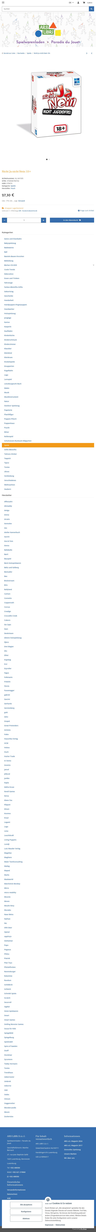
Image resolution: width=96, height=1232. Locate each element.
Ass (5, 528)
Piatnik (7, 958)
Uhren (6, 471)
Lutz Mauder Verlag (12, 848)
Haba (6, 734)
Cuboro (7, 620)
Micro (6, 888)
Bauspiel (7, 559)
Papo (6, 945)
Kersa (6, 796)
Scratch (7, 998)
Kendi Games (9, 791)
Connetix (8, 598)
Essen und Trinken (11, 278)
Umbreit (7, 1081)
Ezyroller (7, 668)
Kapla (6, 783)
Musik (6, 392)
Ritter (6, 432)
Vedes (6, 1094)
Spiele (13, 186)
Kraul (6, 818)
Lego (6, 375)
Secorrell (7, 1002)
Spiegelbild (8, 1033)
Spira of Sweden (10, 1046)
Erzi (5, 664)
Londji (6, 844)
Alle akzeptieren (26, 1205)
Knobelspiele (9, 362)
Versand (21, 201)
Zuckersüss (8, 1116)
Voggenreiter (9, 1103)
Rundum (7, 980)
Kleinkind (8, 353)
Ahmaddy (8, 506)
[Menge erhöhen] (43, 220)
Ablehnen (26, 1219)
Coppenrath (9, 602)
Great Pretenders (11, 725)
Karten (7, 322)
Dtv (5, 651)
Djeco (6, 642)
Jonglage (7, 318)
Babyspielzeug (10, 243)
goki (6, 712)
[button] (78, 2)
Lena (6, 831)
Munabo (7, 910)
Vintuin (7, 1099)
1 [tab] (47, 159)
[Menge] (24, 220)
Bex (5, 576)
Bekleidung (8, 261)
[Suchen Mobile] (45, 8)
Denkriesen (8, 633)
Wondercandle (10, 1108)
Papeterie (8, 410)
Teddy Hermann (10, 1064)
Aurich (7, 537)
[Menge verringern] (4, 220)
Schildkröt (8, 985)
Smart (6, 1015)
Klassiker (8, 348)
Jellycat (7, 774)
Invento (7, 765)
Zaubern (7, 489)
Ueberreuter (9, 1077)
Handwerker (9, 309)
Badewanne (9, 247)
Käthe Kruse (9, 787)
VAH (6, 1090)
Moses (7, 901)
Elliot (6, 655)
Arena (6, 515)
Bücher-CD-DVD (10, 265)
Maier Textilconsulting (13, 862)
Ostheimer (8, 941)
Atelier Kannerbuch (12, 532)
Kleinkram (8, 357)
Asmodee (8, 523)
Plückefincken (10, 967)
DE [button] (70, 2)
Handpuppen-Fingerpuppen (15, 305)
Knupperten (9, 366)
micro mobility (10, 892)
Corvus (7, 607)
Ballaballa (8, 550)
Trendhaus (8, 1072)
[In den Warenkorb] (4, 61)
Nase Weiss (8, 914)
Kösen (6, 809)
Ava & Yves (8, 541)
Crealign (7, 611)
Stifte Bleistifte (10, 449)
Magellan (8, 853)
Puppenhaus (9, 423)
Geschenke (8, 296)
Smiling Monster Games (14, 1024)
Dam (6, 629)
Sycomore (8, 1059)
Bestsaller (8, 572)
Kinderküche (9, 335)
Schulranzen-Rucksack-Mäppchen (17, 441)
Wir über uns (69, 1158)
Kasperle (7, 326)
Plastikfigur (9, 414)
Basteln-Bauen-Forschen (14, 256)
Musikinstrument (11, 397)
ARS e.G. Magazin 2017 (73, 1145)
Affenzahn (8, 501)
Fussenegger (9, 690)
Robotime (8, 976)
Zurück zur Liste (9, 53)
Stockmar (8, 1055)
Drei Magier (9, 646)
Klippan (7, 804)
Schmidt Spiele (10, 993)
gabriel (7, 695)
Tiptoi (6, 463)
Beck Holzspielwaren (12, 563)
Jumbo (7, 778)
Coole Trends (9, 269)
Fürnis (6, 686)
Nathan (7, 919)
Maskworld (8, 879)
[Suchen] (91, 8)
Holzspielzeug (10, 313)
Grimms (7, 730)
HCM (6, 743)
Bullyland (8, 589)
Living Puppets (10, 840)
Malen (6, 388)
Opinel (7, 932)
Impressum (49, 1225)
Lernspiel (8, 379)
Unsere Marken (70, 1154)
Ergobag (7, 660)
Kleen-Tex (8, 800)
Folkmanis (8, 677)
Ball (5, 252)
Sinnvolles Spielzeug (72, 1149)
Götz (6, 717)
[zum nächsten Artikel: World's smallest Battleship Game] (86, 53)
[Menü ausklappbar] (3, 1)
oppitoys (8, 936)
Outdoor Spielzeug (11, 406)
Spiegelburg (9, 1037)
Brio (6, 585)
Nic (5, 923)
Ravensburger (10, 971)
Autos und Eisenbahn (13, 239)
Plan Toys (8, 963)
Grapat (7, 721)
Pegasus (7, 949)
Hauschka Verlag (11, 739)
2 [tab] (49, 159)
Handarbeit (9, 300)
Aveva (6, 545)
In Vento (7, 761)
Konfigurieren (26, 1212)
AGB (8, 1198)
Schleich (7, 989)
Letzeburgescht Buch (12, 384)
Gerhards (8, 703)
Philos (6, 954)
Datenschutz (12, 1194)
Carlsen (7, 594)
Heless (7, 747)
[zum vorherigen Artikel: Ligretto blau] (91, 53)
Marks (6, 875)
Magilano (8, 857)
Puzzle (7, 427)
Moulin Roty (9, 906)
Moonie (7, 897)
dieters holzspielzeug (13, 638)
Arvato (7, 519)
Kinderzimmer (10, 344)
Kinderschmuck (10, 340)
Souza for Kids (10, 1028)
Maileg (7, 866)
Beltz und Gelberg (11, 567)
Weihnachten (9, 485)
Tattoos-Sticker (10, 454)
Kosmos (7, 813)
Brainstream (9, 580)
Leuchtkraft (9, 835)
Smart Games (9, 1020)
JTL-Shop (83, 1229)
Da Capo (7, 624)
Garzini (7, 699)
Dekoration (8, 274)
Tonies (7, 467)
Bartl (6, 554)
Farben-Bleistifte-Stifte (13, 287)
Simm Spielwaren (11, 1011)
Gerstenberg (9, 708)
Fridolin (7, 682)
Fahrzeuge (8, 283)
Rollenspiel (8, 436)
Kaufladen (8, 331)
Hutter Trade (9, 756)
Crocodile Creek (10, 616)
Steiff (6, 1050)
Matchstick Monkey (12, 884)
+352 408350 (15, 1168)
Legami (7, 822)
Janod (6, 769)
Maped (7, 870)
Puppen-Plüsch (10, 419)
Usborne (7, 1086)
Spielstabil (8, 1042)
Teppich (7, 458)
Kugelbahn (8, 370)
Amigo (6, 510)
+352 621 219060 (18, 1172)
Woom (7, 1112)
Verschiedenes (10, 480)
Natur (6, 401)
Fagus (6, 673)
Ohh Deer (8, 927)
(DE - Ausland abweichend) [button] (28, 211)
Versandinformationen (16, 1190)
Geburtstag (8, 291)
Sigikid (7, 1007)
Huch (6, 752)
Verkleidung (9, 476)
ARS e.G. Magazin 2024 (73, 1141)
